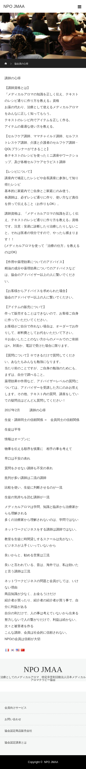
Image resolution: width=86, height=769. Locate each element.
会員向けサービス (16, 707)
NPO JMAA (43, 669)
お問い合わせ (13, 719)
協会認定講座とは (16, 742)
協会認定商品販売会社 (18, 730)
